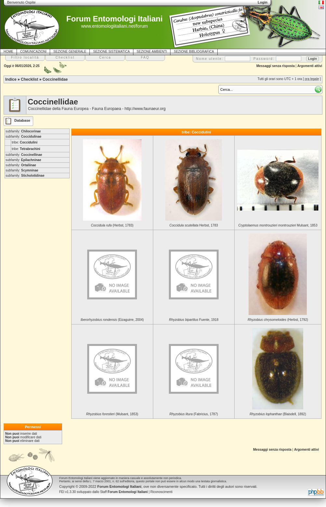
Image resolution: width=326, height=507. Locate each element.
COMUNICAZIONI (33, 51)
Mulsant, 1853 (278, 225)
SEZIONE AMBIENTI (152, 51)
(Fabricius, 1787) (194, 414)
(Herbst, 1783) (112, 225)
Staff (124, 492)
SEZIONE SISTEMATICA (111, 51)
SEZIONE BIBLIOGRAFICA (194, 51)
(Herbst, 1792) (278, 320)
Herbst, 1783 (194, 225)
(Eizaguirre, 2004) (112, 320)
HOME (8, 51)
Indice (11, 79)
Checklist (29, 79)
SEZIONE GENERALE (69, 51)
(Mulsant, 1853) (112, 414)
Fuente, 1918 (193, 320)
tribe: (24, 142)
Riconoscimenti (161, 492)
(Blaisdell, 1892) (278, 414)
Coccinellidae (55, 79)
